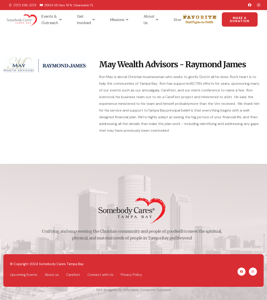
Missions (119, 20)
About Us (151, 19)
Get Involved (86, 19)
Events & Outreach (52, 19)
